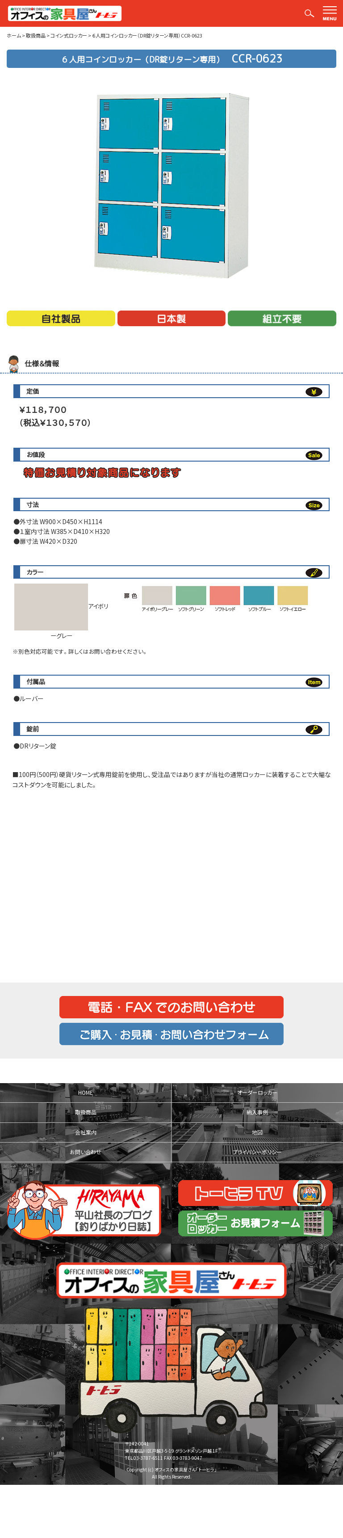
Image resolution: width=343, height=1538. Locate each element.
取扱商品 (85, 1112)
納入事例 (257, 1112)
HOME (85, 1092)
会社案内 (85, 1132)
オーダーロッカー (257, 1092)
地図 (257, 1132)
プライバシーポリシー (257, 1152)
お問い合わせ (85, 1152)
